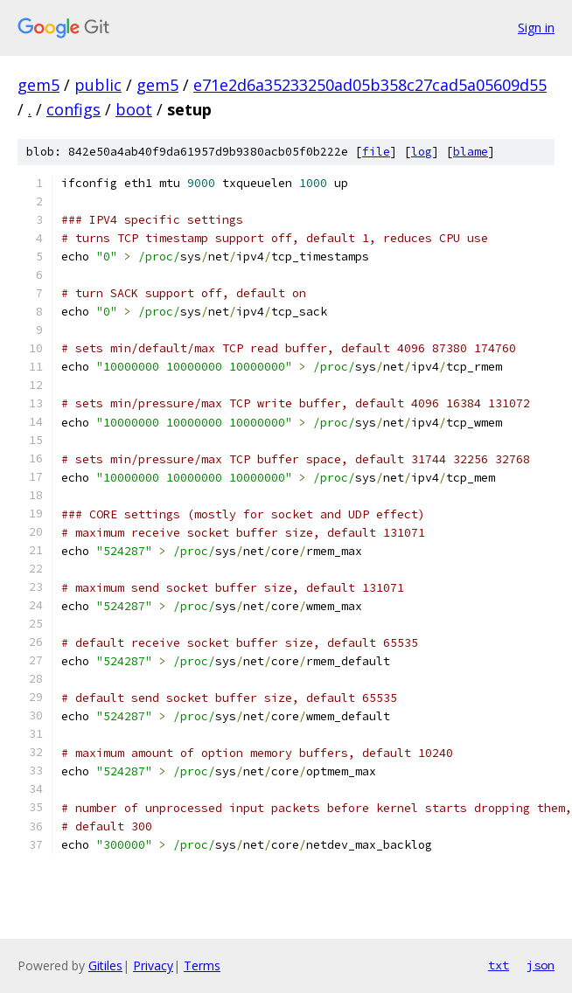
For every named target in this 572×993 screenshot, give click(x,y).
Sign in (536, 27)
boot (133, 109)
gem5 (38, 84)
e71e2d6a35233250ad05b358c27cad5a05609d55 (370, 84)
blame (470, 151)
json (541, 965)
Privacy (153, 965)
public (98, 84)
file (376, 151)
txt (498, 965)
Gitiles (105, 965)
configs (73, 109)
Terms (202, 965)
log (421, 151)
